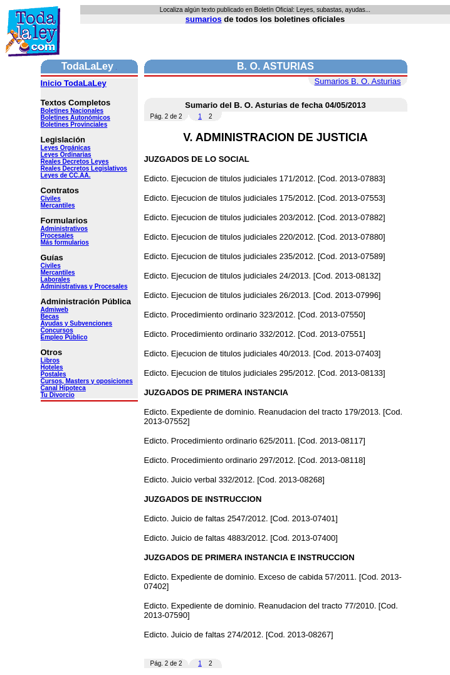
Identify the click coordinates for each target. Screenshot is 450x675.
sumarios (204, 19)
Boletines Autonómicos (75, 117)
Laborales (55, 279)
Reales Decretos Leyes (75, 161)
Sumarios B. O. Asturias (358, 81)
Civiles (51, 198)
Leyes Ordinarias (66, 154)
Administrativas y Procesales (84, 286)
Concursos (57, 330)
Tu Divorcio (58, 394)
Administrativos (64, 228)
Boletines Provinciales (74, 124)
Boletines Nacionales (72, 110)
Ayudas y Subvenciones (77, 323)
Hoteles (52, 367)
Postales (53, 374)
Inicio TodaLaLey (74, 83)
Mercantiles (58, 205)
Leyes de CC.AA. (66, 175)
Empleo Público (64, 337)
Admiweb (54, 309)
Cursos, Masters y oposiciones (87, 381)
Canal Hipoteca (63, 388)
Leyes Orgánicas (66, 147)
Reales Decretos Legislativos (84, 168)
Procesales (57, 235)
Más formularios (65, 242)
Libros (50, 360)
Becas (50, 316)
